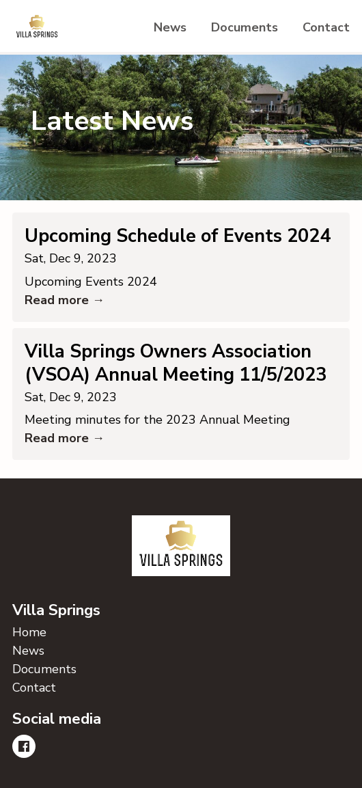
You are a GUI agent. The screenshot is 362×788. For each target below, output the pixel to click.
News (170, 27)
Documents (244, 27)
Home (29, 632)
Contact (326, 27)
